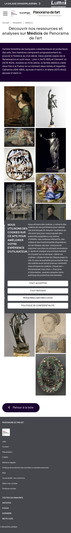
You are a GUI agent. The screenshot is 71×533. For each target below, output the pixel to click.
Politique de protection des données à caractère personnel (25, 468)
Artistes (6, 503)
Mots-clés (7, 519)
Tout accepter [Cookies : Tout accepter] (38, 283)
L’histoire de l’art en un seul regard (49, 16)
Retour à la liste (23, 407)
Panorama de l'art (46, 12)
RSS (4, 473)
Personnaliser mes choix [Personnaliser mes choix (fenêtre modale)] (38, 298)
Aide (4, 442)
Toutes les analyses (12, 498)
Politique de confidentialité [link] (38, 305)
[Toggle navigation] (5, 13)
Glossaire (17, 23)
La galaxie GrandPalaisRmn (23, 3)
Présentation (7, 452)
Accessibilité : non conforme (13, 478)
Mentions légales (9, 462)
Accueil (5, 23)
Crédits (5, 457)
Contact (5, 447)
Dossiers (6, 513)
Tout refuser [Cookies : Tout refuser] (38, 291)
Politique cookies (9, 489)
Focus (5, 508)
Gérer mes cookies (9, 483)
